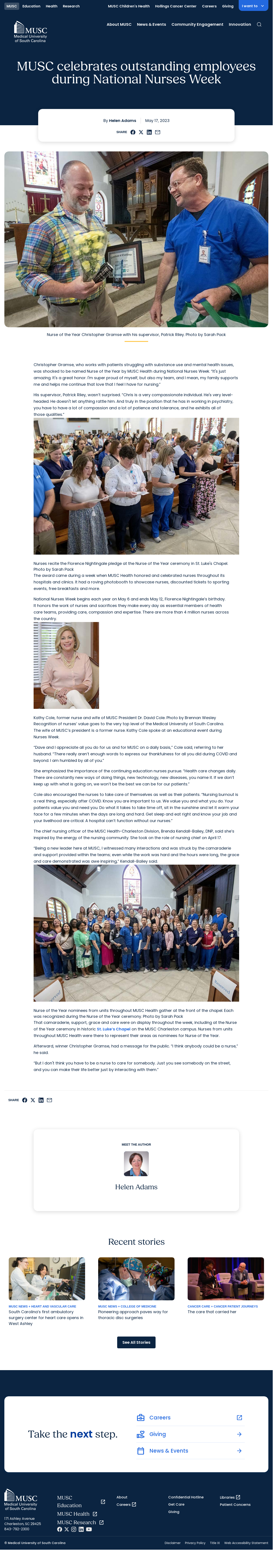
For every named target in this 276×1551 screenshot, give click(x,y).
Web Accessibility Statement (246, 1543)
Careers (209, 6)
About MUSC (119, 24)
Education (31, 6)
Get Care (176, 1504)
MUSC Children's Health (129, 6)
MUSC (12, 6)
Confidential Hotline (186, 1497)
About (122, 1497)
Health (51, 6)
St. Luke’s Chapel (113, 1029)
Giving (227, 6)
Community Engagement (197, 24)
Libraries (230, 1497)
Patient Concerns (235, 1504)
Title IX (215, 1543)
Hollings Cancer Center (176, 6)
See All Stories (136, 1342)
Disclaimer (173, 1543)
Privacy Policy (195, 1543)
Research (71, 6)
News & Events (151, 24)
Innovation (240, 24)
